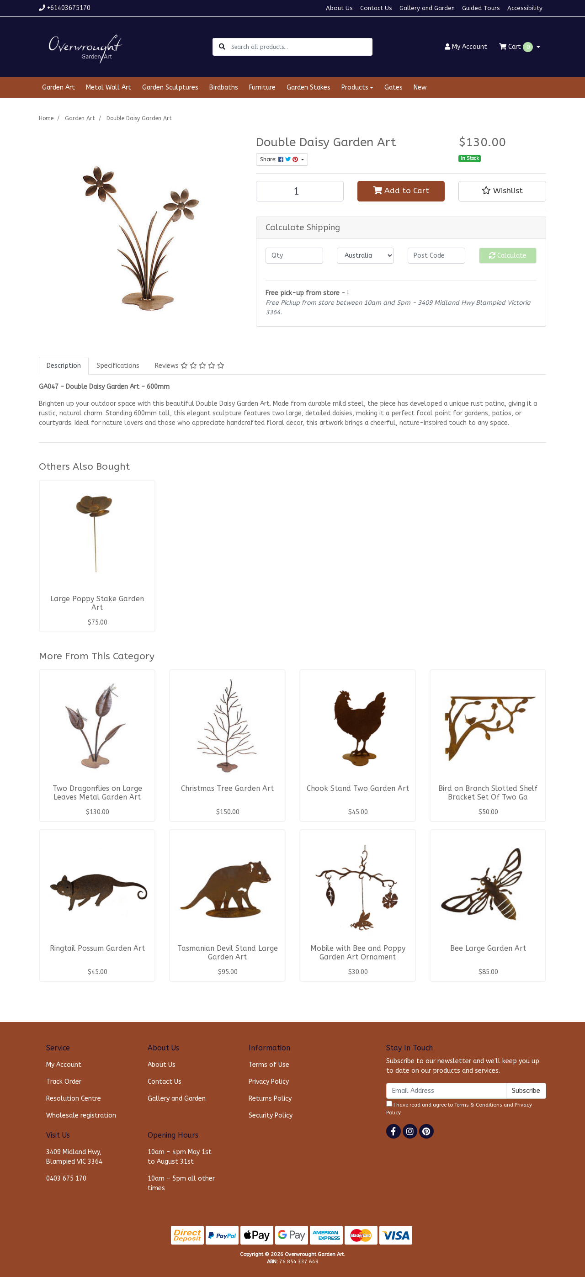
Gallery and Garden (427, 8)
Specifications (117, 366)
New (420, 87)
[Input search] (301, 47)
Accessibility (524, 8)
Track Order (63, 1082)
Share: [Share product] (280, 159)
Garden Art (58, 87)
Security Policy (270, 1115)
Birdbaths (223, 87)
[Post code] (436, 256)
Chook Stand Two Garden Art (358, 788)
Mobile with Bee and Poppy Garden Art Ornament (357, 952)
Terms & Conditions (478, 1105)
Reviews (189, 366)
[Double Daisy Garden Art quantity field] (300, 191)
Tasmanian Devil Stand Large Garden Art (227, 952)
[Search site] (222, 47)
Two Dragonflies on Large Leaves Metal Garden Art (97, 792)
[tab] (64, 366)
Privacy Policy (269, 1082)
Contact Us (376, 8)
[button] (502, 191)
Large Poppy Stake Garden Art (97, 603)
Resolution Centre (73, 1098)
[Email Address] (446, 1091)
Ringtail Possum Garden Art (97, 948)
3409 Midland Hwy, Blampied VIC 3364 (74, 1157)
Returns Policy (270, 1098)
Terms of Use (269, 1065)
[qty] (294, 256)
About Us (339, 8)
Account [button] (466, 47)
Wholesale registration (81, 1115)
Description (64, 366)
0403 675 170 (66, 1178)
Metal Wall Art (108, 87)
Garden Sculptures (170, 87)
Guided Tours (481, 8)
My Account (63, 1065)
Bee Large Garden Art (488, 948)
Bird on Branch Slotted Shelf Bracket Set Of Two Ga (487, 792)
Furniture (262, 87)
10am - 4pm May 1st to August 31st (180, 1157)
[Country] (365, 256)
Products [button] (354, 87)
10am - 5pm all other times (181, 1183)
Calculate (507, 256)
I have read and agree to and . (459, 1108)
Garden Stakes (308, 87)
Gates (393, 87)
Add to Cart (401, 191)
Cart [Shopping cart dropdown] (517, 47)
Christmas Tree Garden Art (227, 788)
